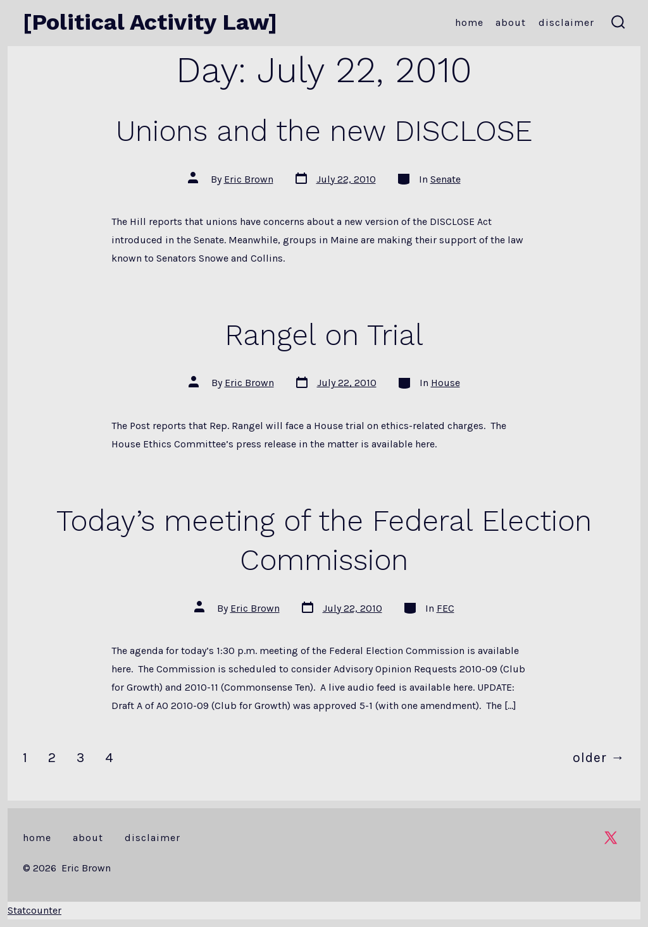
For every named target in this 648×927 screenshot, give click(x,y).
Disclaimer (566, 22)
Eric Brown (248, 179)
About (510, 22)
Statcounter (34, 910)
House (445, 383)
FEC (445, 608)
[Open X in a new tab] (610, 837)
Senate (445, 179)
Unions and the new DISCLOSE (324, 131)
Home (469, 22)
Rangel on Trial (324, 335)
